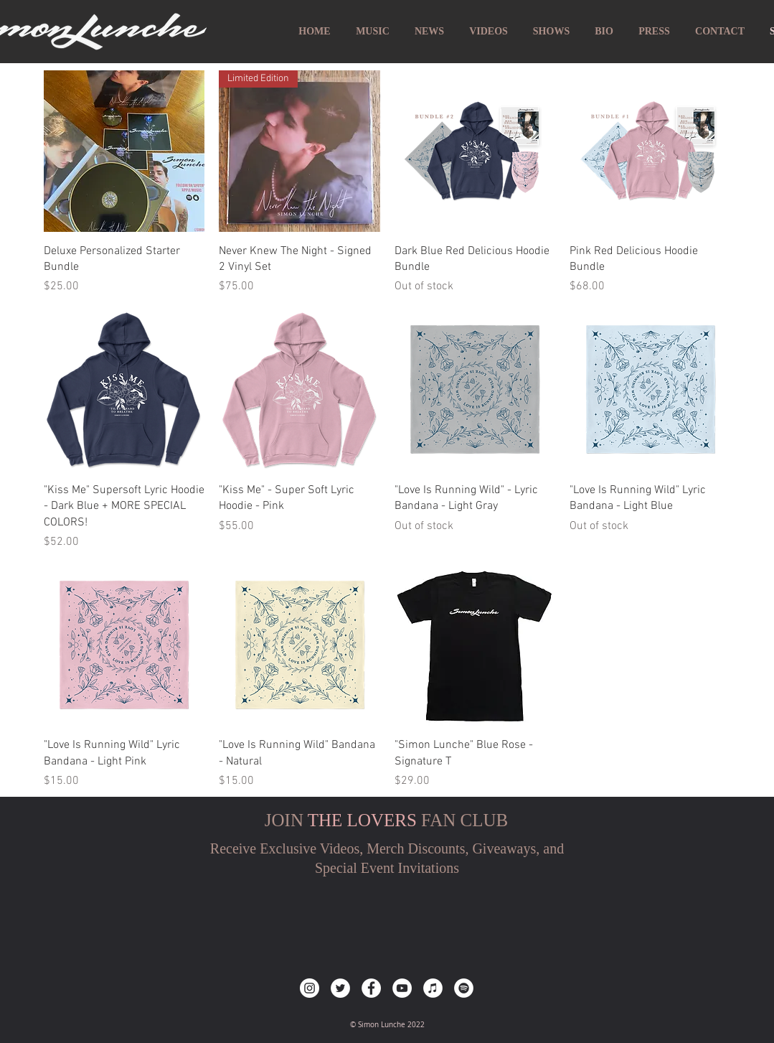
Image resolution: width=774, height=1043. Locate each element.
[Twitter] (340, 988)
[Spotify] (463, 988)
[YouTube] (402, 988)
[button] (720, 31)
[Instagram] (309, 988)
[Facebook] (371, 988)
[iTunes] (433, 988)
